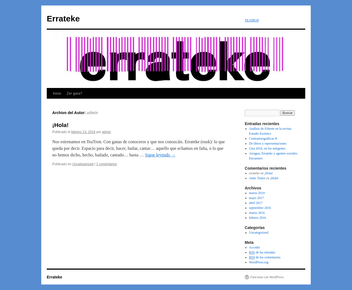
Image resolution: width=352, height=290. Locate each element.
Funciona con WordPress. (267, 277)
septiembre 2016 (260, 208)
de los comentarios (264, 257)
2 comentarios (106, 164)
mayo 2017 (256, 198)
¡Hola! (60, 125)
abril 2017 (256, 203)
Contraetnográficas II (263, 138)
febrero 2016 (257, 218)
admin (92, 112)
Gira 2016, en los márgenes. (267, 148)
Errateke (63, 18)
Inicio (57, 93)
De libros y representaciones (268, 143)
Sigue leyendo (160, 155)
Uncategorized (83, 164)
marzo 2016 (257, 213)
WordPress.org (258, 262)
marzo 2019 (257, 193)
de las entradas (262, 252)
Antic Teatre (257, 178)
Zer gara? (74, 93)
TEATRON (252, 20)
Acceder (254, 247)
